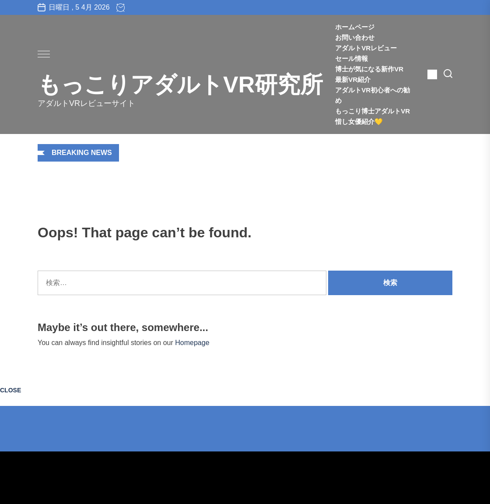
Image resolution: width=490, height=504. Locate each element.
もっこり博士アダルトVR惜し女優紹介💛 (372, 116)
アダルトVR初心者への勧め (372, 95)
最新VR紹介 (359, 79)
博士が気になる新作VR (369, 69)
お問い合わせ (354, 37)
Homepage (192, 342)
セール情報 (351, 58)
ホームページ (354, 27)
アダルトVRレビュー (366, 48)
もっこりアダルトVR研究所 (180, 84)
